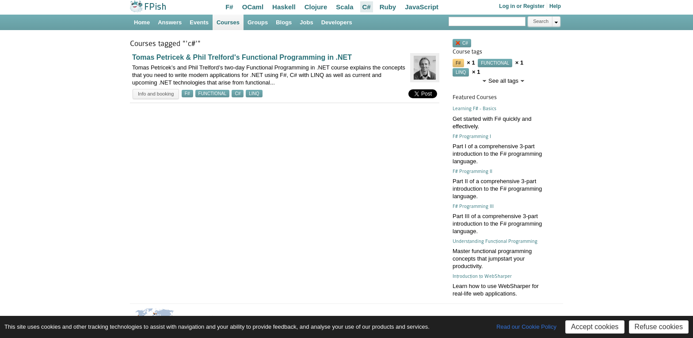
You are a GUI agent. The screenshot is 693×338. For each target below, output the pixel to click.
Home (142, 22)
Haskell (284, 7)
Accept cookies (595, 326)
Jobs (306, 22)
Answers (170, 22)
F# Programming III (473, 206)
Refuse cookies (659, 326)
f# (187, 93)
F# (229, 7)
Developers (336, 22)
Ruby (388, 7)
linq (254, 93)
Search (540, 21)
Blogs (284, 22)
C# (366, 7)
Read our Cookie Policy (526, 326)
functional (212, 93)
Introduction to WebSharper (482, 276)
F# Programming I (472, 136)
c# (237, 93)
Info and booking (156, 93)
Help (555, 6)
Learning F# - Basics (474, 108)
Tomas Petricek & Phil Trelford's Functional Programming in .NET (242, 57)
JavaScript (421, 7)
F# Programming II (472, 171)
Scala (344, 7)
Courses (228, 22)
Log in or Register (521, 6)
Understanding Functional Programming (495, 241)
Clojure (316, 7)
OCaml (252, 7)
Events (199, 22)
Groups (258, 22)
